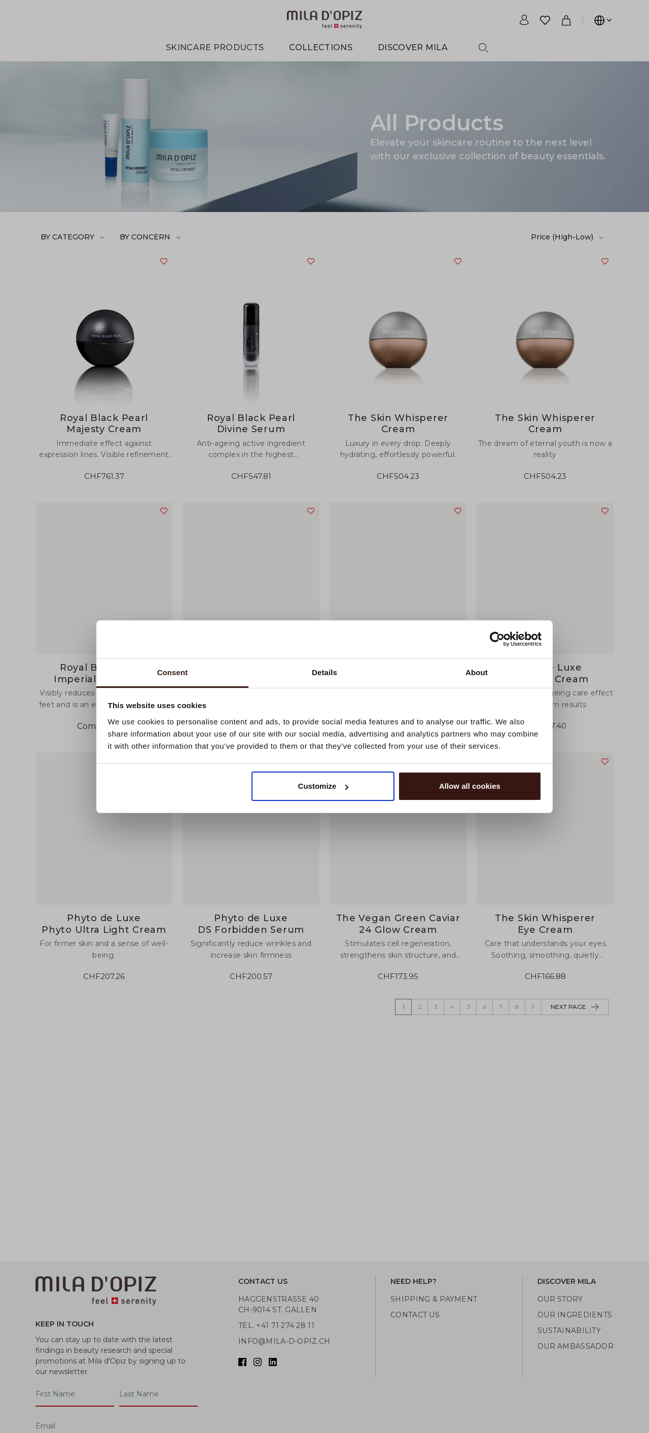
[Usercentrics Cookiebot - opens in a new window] (497, 639)
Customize (323, 786)
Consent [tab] (172, 672)
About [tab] (476, 672)
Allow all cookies (469, 786)
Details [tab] (324, 672)
